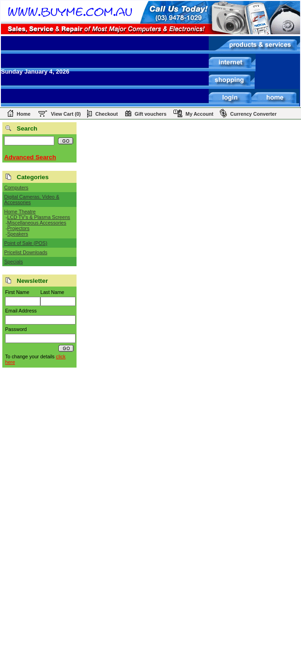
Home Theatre (20, 211)
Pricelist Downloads (25, 252)
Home (24, 114)
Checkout (106, 114)
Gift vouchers (150, 114)
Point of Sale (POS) (25, 243)
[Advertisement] (39, 515)
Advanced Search (30, 157)
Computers (16, 187)
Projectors (18, 228)
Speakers (17, 234)
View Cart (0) (66, 114)
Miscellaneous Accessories (36, 222)
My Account (199, 114)
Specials (13, 261)
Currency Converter (253, 114)
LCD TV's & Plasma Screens (38, 217)
